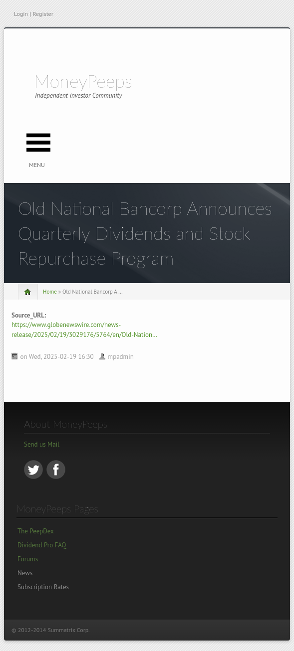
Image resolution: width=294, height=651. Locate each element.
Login (21, 13)
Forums (27, 559)
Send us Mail (41, 444)
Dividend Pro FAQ (41, 545)
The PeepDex (35, 531)
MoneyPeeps (83, 81)
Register (42, 13)
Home (50, 291)
